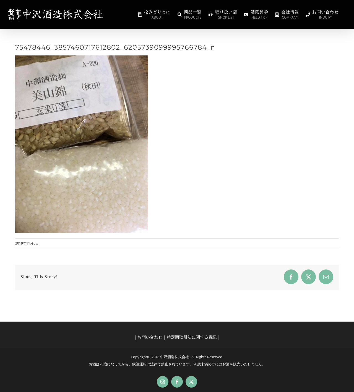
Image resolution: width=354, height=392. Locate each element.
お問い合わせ (149, 337)
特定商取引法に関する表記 (192, 337)
